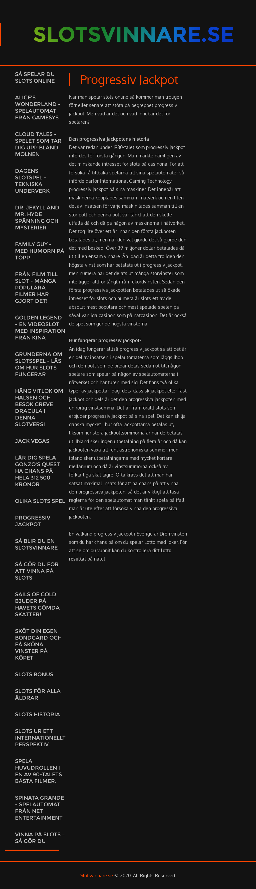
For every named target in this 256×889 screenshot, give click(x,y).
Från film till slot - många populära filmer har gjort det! (36, 287)
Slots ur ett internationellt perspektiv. (40, 738)
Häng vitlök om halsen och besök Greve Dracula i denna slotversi (39, 407)
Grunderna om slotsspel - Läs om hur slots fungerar (38, 364)
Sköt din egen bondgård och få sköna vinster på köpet (38, 644)
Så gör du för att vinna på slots (37, 571)
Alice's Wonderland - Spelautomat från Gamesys (38, 107)
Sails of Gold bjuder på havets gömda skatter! (37, 604)
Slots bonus (34, 674)
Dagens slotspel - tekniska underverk (32, 181)
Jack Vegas (32, 441)
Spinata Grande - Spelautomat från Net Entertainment (39, 808)
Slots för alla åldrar (38, 694)
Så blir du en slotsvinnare (36, 544)
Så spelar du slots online (35, 77)
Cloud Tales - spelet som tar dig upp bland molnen (38, 144)
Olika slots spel (40, 501)
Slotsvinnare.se (96, 875)
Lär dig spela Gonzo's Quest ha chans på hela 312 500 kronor (37, 471)
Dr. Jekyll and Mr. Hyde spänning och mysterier (37, 217)
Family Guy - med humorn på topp (39, 251)
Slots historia (37, 714)
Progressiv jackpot (32, 521)
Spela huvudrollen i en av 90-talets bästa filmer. (38, 771)
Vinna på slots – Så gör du (40, 837)
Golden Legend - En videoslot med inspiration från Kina (40, 327)
